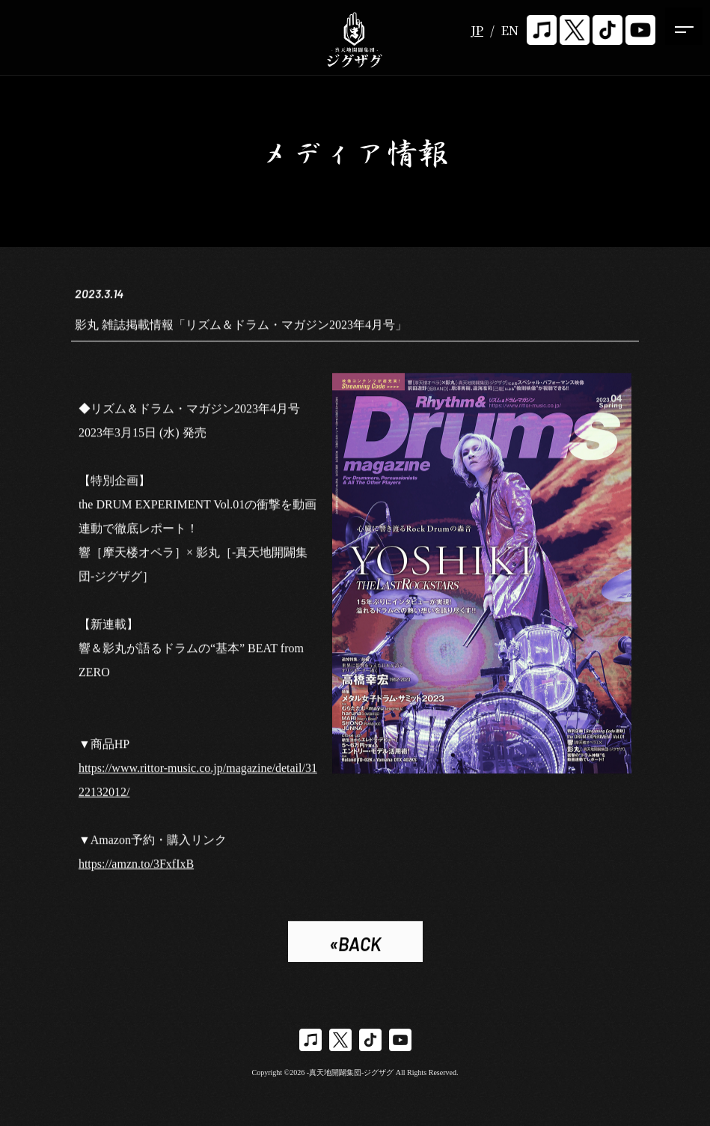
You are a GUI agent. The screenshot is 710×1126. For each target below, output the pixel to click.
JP (477, 30)
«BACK (355, 946)
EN (509, 30)
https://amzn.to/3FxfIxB (136, 865)
